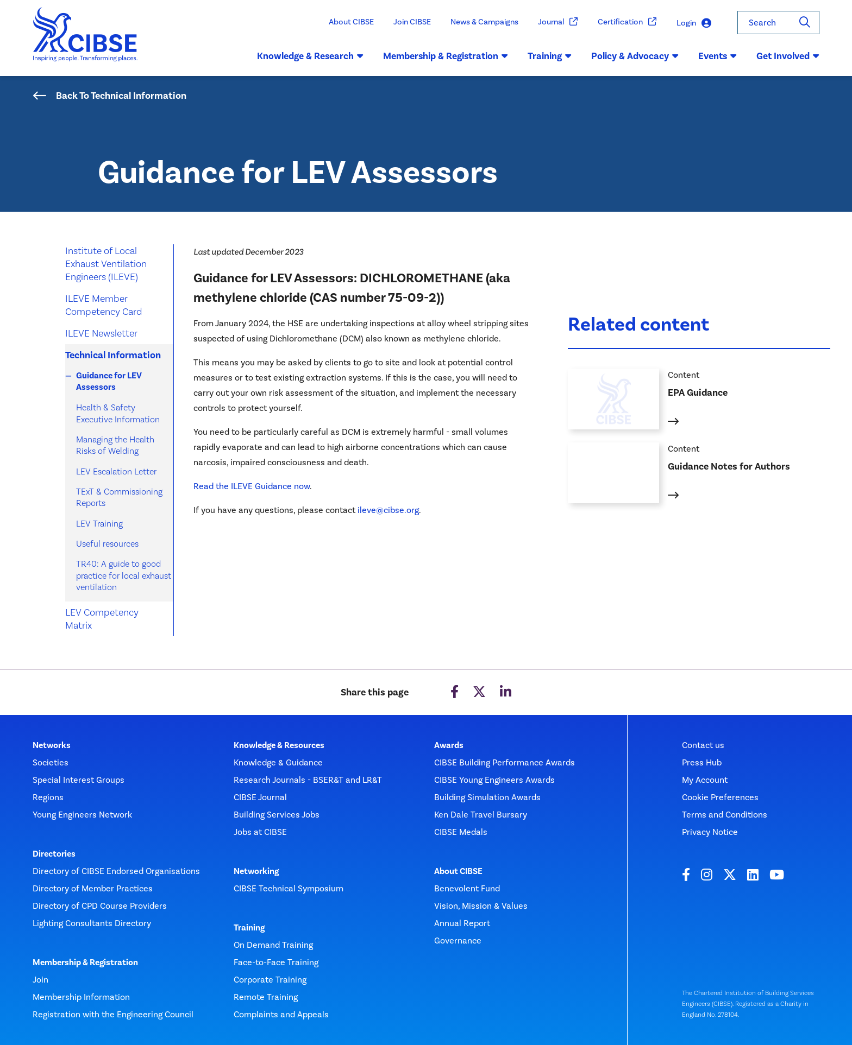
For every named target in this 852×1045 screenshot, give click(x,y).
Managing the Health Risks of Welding (115, 445)
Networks (52, 745)
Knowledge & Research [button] (310, 56)
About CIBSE (351, 22)
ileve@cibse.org (388, 510)
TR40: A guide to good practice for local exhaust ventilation (123, 575)
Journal (558, 22)
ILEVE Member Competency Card (103, 305)
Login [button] (693, 23)
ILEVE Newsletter (101, 333)
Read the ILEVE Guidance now (251, 486)
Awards (448, 745)
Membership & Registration (85, 962)
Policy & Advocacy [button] (635, 56)
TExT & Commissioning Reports (119, 497)
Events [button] (717, 56)
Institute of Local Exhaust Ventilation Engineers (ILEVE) (106, 263)
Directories (54, 853)
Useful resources (107, 544)
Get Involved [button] (787, 56)
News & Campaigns (484, 22)
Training (249, 927)
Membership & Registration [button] (445, 56)
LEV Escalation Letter (116, 471)
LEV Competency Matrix (102, 618)
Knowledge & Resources (279, 745)
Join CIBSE (412, 22)
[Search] (805, 22)
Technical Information (113, 355)
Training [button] (550, 56)
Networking (256, 871)
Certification (627, 22)
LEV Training (99, 523)
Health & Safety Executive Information (118, 413)
